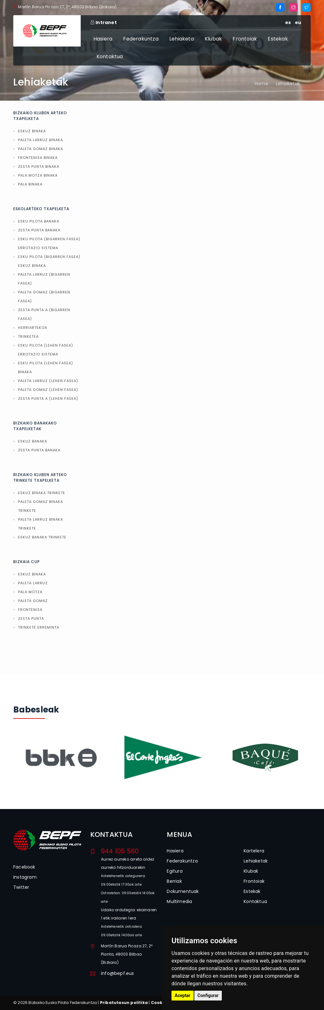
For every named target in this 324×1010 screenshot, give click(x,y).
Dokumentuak (183, 891)
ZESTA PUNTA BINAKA (38, 166)
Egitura (174, 871)
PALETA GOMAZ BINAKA (40, 148)
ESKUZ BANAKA (32, 441)
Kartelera (254, 851)
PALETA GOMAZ (33, 600)
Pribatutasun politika (124, 1002)
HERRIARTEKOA (32, 327)
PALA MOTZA (30, 591)
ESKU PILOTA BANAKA (38, 221)
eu (298, 22)
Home (261, 83)
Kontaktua (110, 56)
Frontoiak (245, 38)
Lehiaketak (288, 83)
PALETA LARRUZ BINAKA (40, 139)
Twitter (21, 887)
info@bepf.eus (117, 973)
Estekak (278, 38)
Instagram (25, 877)
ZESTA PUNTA (31, 618)
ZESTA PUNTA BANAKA (39, 230)
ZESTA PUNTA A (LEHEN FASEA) (48, 398)
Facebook (24, 867)
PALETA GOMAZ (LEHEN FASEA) (48, 389)
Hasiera (102, 38)
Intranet (103, 22)
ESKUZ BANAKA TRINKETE (42, 537)
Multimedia (179, 901)
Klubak (213, 38)
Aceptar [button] (182, 995)
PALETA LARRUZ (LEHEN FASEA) (48, 380)
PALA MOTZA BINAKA (38, 175)
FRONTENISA (30, 609)
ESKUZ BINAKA (32, 131)
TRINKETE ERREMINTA (38, 627)
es (288, 22)
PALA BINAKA (30, 184)
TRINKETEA (28, 336)
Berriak (174, 881)
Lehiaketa (181, 38)
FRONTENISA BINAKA (38, 157)
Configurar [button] (208, 995)
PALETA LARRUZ (33, 583)
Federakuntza (140, 38)
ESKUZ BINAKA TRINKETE (41, 492)
